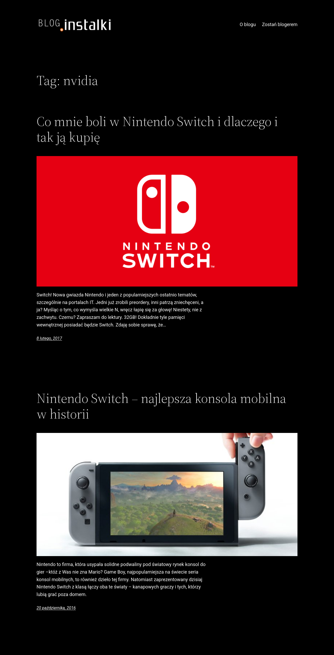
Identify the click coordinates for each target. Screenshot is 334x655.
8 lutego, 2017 (49, 338)
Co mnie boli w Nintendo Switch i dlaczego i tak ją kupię (157, 129)
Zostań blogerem (279, 24)
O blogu (248, 24)
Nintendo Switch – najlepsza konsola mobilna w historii (161, 406)
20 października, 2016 (56, 607)
